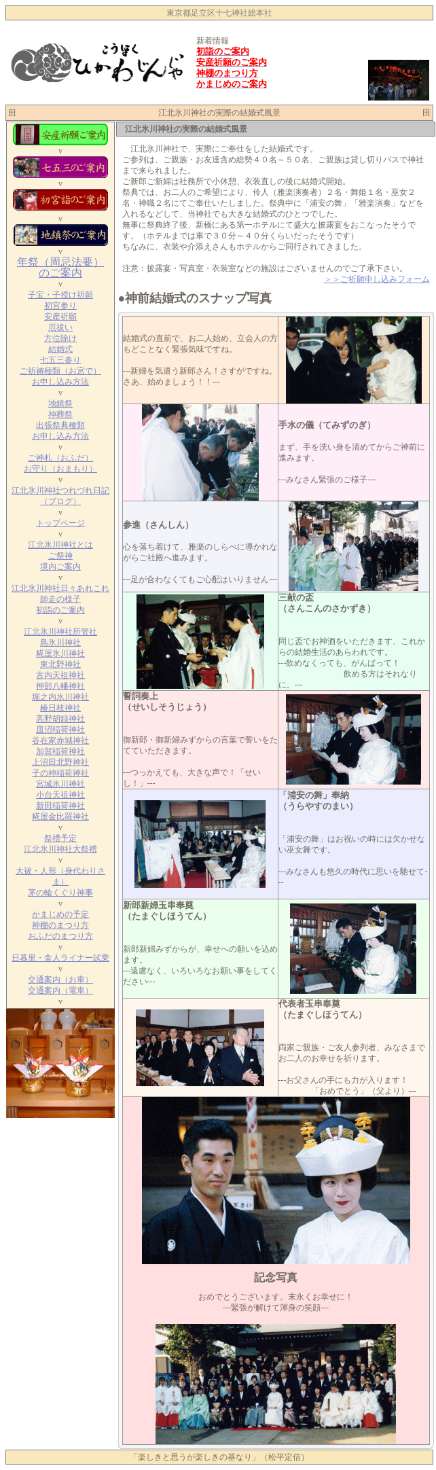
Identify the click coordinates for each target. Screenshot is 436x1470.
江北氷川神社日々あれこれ (60, 588)
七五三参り (60, 360)
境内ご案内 (60, 566)
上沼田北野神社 (60, 762)
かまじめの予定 (60, 914)
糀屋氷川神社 (60, 653)
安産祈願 (60, 316)
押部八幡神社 (60, 686)
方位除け (60, 338)
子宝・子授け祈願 (60, 295)
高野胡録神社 (60, 718)
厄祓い (60, 327)
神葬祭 (60, 414)
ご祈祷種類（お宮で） (60, 371)
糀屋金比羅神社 (60, 816)
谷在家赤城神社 (60, 740)
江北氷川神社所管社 (60, 632)
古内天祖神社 (60, 675)
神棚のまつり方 (60, 925)
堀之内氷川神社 (60, 697)
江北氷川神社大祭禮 (60, 849)
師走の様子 (60, 599)
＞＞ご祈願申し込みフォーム (377, 279)
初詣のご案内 (60, 610)
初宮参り (60, 305)
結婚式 (60, 349)
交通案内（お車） (60, 979)
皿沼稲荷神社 (60, 729)
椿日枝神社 (60, 708)
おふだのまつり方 (60, 936)
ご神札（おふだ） (60, 458)
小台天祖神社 (60, 795)
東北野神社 (60, 664)
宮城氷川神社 (60, 784)
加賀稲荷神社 (60, 751)
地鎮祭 (60, 403)
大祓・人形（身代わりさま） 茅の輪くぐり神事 (60, 881)
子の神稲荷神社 (60, 773)
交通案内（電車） (60, 990)
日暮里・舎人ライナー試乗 (60, 958)
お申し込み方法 (60, 382)
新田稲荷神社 (60, 805)
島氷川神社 (60, 642)
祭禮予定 (60, 838)
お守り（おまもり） (60, 468)
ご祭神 (60, 555)
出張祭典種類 (60, 425)
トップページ (60, 523)
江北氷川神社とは (60, 545)
